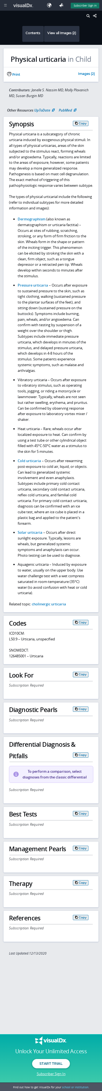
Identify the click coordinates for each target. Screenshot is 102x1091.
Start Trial (50, 1063)
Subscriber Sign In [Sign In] (85, 5)
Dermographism (31, 219)
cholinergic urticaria (49, 604)
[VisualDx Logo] (24, 5)
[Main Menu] (5, 5)
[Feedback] (62, 5)
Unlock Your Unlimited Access (51, 1051)
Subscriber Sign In (51, 1073)
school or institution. (75, 1087)
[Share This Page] (96, 16)
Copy (83, 123)
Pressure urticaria (33, 285)
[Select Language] (51, 5)
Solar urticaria (30, 532)
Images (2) (86, 74)
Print (13, 75)
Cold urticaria (29, 460)
